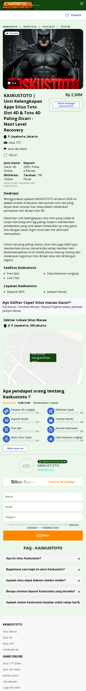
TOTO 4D (65, 26)
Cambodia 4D (11, 649)
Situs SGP (8, 643)
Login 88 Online (12, 687)
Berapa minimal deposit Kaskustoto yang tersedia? (40, 591)
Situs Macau (10, 631)
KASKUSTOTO (10, 26)
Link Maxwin (10, 681)
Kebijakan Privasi (51, 527)
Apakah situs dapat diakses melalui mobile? (36, 580)
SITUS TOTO (29, 26)
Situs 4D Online (11, 669)
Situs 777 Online (12, 663)
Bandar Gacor (11, 675)
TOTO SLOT (48, 26)
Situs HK (7, 637)
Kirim (43, 535)
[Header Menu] (81, 4)
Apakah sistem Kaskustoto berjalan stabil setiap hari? (42, 602)
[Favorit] (76, 4)
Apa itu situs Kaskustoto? (23, 558)
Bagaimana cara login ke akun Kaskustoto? (35, 569)
